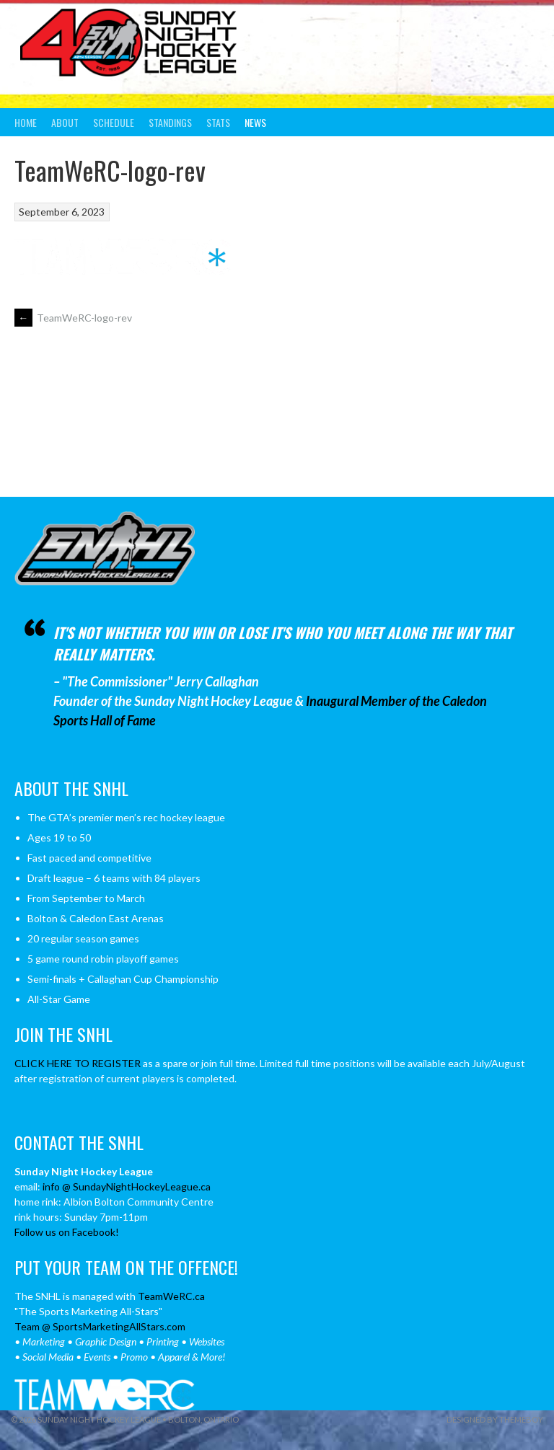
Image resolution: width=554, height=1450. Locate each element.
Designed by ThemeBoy (495, 1419)
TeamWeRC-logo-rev (73, 317)
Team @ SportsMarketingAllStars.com (99, 1326)
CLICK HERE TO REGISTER (77, 1063)
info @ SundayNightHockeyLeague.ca (127, 1186)
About (65, 122)
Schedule (113, 122)
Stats (218, 122)
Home (25, 122)
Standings (170, 122)
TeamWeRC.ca (171, 1296)
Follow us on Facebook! (66, 1232)
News (255, 122)
